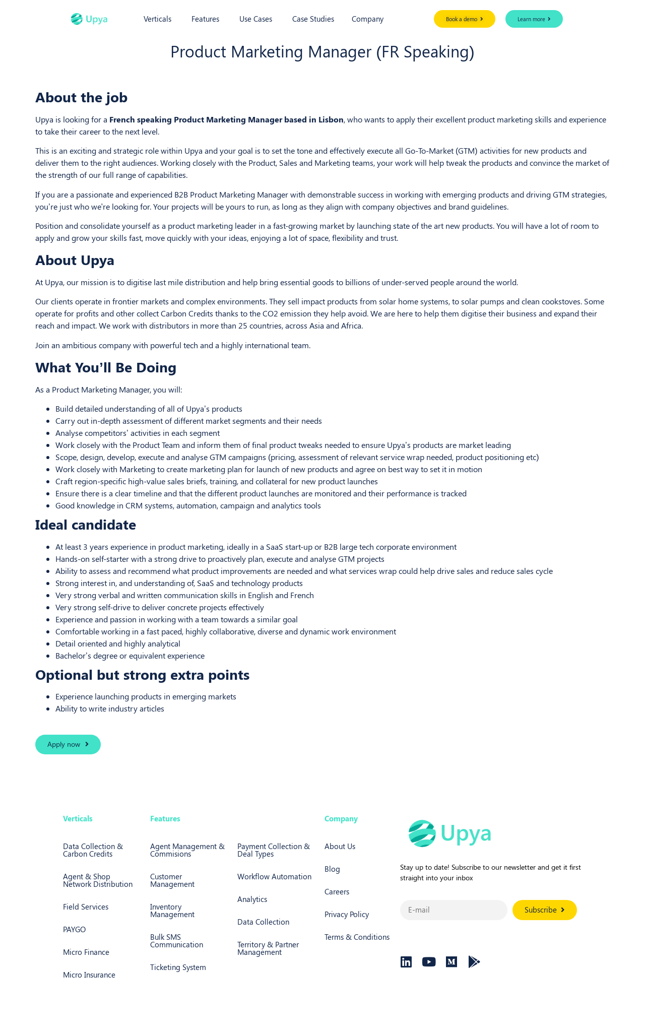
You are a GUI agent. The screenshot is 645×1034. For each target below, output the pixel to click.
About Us (340, 846)
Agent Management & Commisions (187, 850)
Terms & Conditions (357, 937)
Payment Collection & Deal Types (273, 850)
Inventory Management (172, 910)
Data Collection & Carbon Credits (93, 850)
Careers (337, 891)
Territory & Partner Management (268, 948)
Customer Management (172, 880)
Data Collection (263, 922)
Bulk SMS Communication (176, 940)
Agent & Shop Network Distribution (98, 880)
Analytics (252, 899)
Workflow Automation (274, 876)
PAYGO (74, 929)
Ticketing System (178, 967)
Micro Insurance (89, 975)
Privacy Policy (347, 914)
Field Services (85, 906)
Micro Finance (86, 952)
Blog (332, 869)
